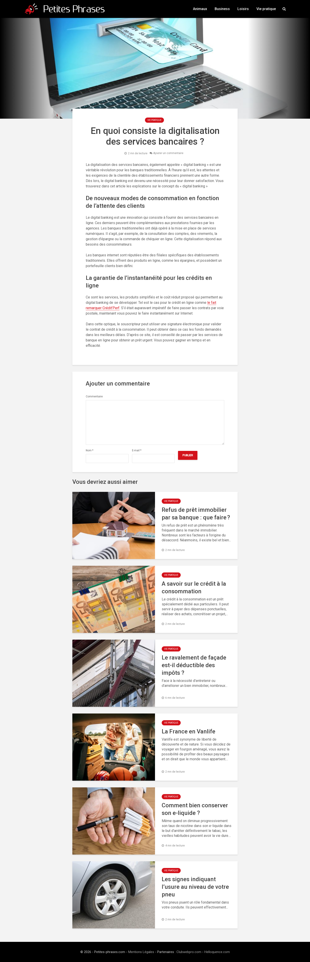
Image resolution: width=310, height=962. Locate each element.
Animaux (200, 9)
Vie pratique (266, 9)
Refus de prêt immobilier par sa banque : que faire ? (196, 513)
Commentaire (94, 396)
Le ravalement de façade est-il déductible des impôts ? (194, 665)
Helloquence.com (217, 952)
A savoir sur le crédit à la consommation (194, 587)
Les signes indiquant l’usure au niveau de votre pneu (195, 887)
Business (222, 9)
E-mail (136, 450)
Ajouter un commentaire (168, 153)
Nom (89, 450)
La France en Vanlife (188, 731)
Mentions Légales (141, 952)
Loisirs (243, 9)
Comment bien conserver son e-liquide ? (195, 809)
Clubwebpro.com (188, 952)
